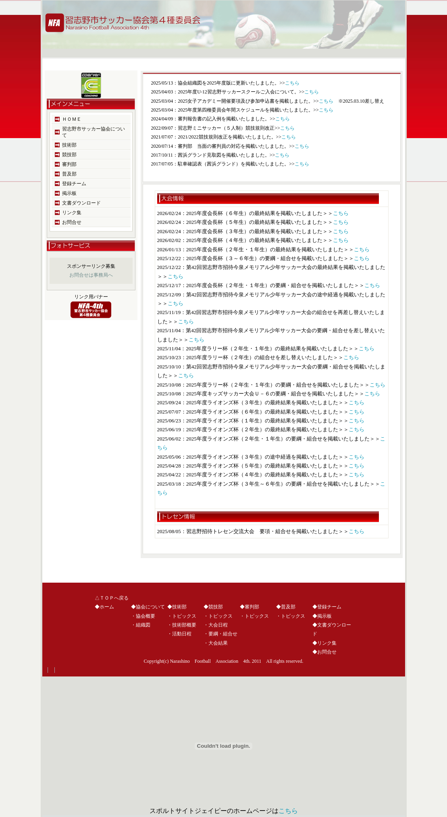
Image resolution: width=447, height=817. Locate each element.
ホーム (107, 607)
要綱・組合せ (222, 634)
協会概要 (145, 616)
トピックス (184, 616)
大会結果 (218, 643)
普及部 (69, 174)
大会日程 (218, 625)
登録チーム (74, 183)
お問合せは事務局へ (91, 275)
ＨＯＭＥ (71, 119)
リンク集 (71, 212)
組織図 (143, 625)
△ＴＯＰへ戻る (112, 598)
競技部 (69, 154)
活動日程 (181, 634)
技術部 (69, 145)
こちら (292, 83)
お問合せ (71, 222)
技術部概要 (184, 625)
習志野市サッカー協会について (93, 132)
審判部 (69, 164)
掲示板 (69, 193)
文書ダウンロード (81, 203)
